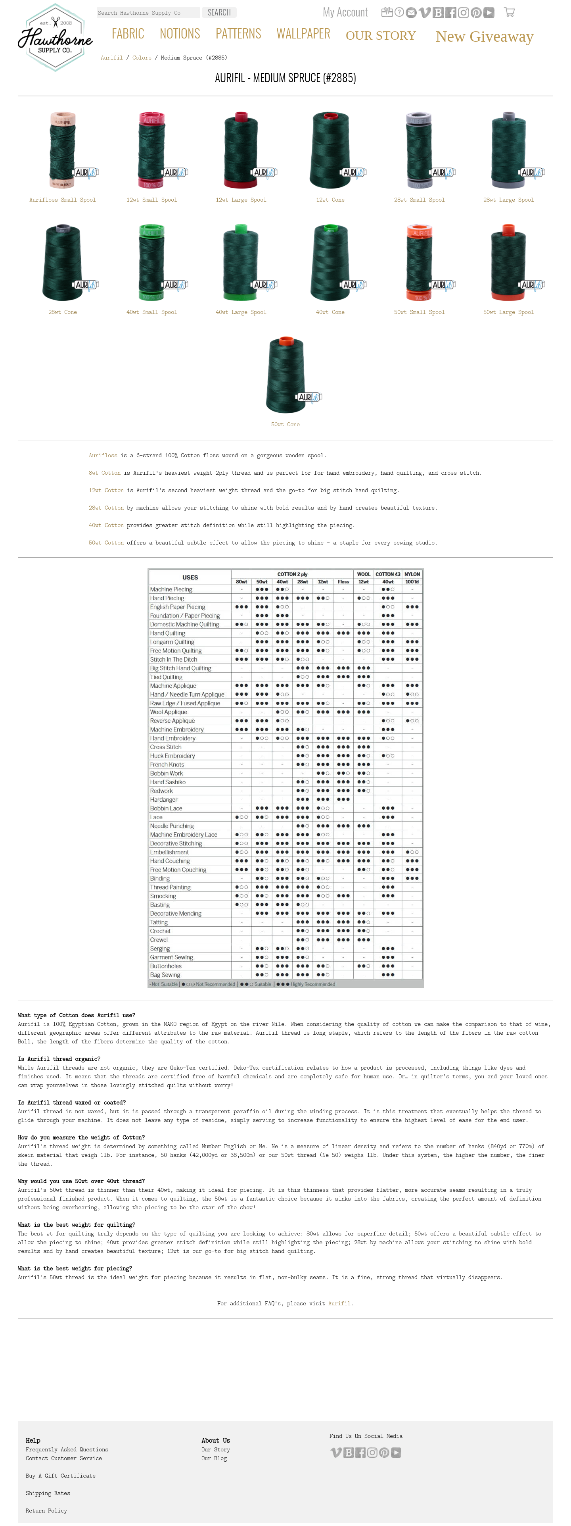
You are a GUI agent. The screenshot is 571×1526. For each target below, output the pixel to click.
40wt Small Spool (151, 312)
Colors (141, 57)
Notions (180, 34)
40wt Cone (330, 312)
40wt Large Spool (241, 312)
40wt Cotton (106, 525)
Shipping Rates (48, 1493)
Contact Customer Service (64, 1458)
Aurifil (112, 57)
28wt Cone (62, 312)
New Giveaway (485, 36)
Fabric (128, 34)
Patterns (238, 34)
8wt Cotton (105, 472)
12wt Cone (330, 199)
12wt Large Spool (241, 199)
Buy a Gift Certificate (61, 1475)
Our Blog (214, 1458)
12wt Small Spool (151, 199)
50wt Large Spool (508, 312)
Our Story (381, 35)
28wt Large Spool (508, 199)
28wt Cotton (106, 507)
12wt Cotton (106, 490)
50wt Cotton (106, 542)
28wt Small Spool (419, 199)
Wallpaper (303, 34)
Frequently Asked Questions (67, 1449)
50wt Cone (285, 424)
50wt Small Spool (419, 312)
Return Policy (46, 1510)
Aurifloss (103, 455)
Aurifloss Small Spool (62, 199)
